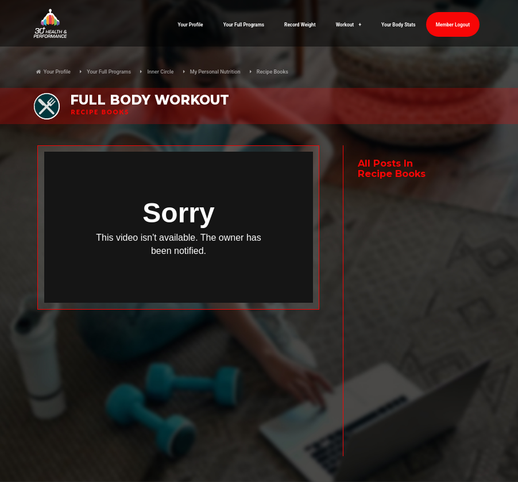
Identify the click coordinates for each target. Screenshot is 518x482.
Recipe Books (272, 72)
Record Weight (299, 25)
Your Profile (190, 25)
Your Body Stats (398, 25)
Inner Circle (160, 72)
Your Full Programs (243, 25)
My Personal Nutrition (215, 72)
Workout (348, 25)
